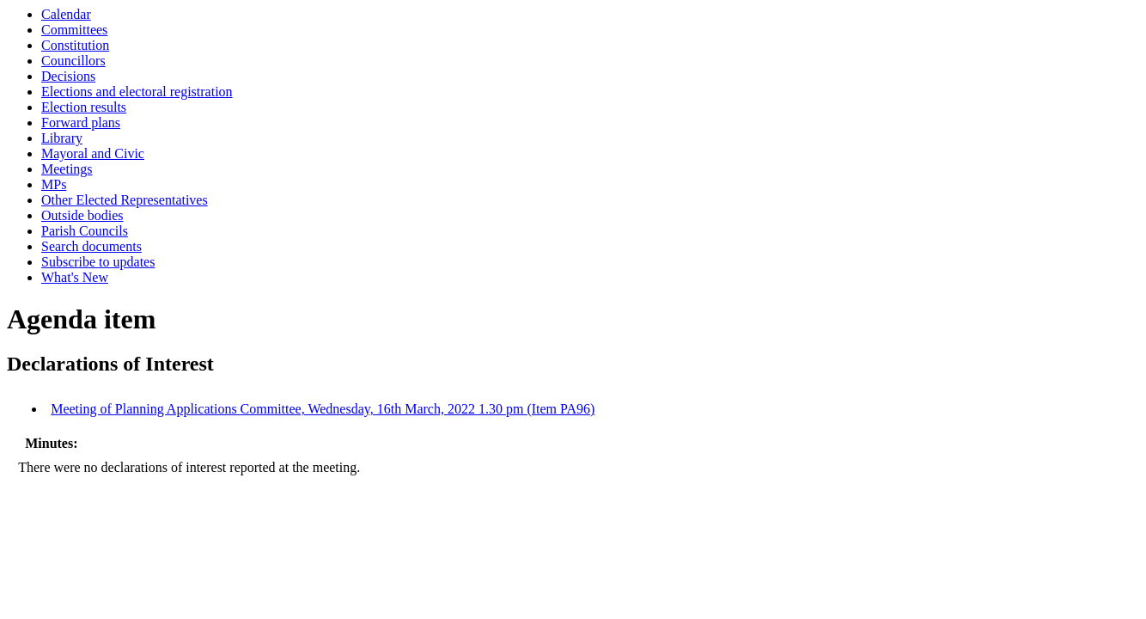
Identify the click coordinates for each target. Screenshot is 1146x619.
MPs (53, 184)
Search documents (91, 246)
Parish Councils (84, 231)
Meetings (67, 169)
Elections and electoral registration (137, 91)
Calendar (66, 14)
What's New (74, 277)
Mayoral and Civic (92, 153)
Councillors (73, 60)
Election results (83, 107)
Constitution (75, 45)
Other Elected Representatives (124, 200)
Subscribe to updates (98, 261)
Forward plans (80, 122)
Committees (74, 29)
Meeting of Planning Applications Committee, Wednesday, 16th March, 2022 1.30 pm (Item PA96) (322, 408)
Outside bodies (82, 215)
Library (61, 138)
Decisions (68, 76)
